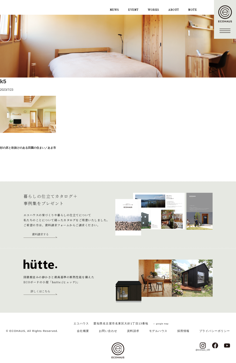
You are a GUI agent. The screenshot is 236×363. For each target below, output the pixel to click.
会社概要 (83, 330)
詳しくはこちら (40, 291)
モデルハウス (158, 330)
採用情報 (183, 330)
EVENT (133, 10)
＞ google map (161, 323)
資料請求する (40, 234)
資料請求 (133, 330)
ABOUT (173, 10)
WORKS (153, 10)
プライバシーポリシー (214, 330)
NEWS (114, 10)
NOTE (192, 10)
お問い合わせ (108, 330)
